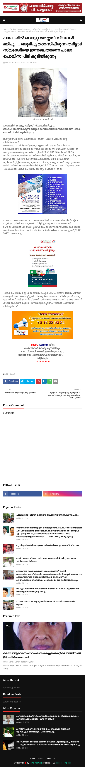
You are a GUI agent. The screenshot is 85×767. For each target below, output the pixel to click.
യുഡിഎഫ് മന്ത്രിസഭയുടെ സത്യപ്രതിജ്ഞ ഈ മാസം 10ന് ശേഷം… (48, 545)
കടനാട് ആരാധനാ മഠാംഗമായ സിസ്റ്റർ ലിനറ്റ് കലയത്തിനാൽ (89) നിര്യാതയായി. (42, 655)
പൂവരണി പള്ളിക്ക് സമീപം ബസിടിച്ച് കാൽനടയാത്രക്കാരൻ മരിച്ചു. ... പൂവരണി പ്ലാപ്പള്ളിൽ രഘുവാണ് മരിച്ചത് (47, 717)
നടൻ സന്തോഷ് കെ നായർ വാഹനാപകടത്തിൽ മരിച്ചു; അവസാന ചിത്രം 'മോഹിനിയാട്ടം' (46, 560)
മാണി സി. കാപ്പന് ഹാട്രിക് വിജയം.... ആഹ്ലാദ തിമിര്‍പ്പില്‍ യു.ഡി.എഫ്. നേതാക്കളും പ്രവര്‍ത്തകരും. (43, 730)
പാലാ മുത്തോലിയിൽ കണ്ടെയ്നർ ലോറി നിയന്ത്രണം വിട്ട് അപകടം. (47, 515)
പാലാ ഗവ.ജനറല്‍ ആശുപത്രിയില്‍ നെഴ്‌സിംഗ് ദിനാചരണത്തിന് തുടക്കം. (46, 603)
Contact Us (50, 758)
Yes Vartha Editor (12, 62)
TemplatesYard (35, 763)
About (40, 758)
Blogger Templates (63, 763)
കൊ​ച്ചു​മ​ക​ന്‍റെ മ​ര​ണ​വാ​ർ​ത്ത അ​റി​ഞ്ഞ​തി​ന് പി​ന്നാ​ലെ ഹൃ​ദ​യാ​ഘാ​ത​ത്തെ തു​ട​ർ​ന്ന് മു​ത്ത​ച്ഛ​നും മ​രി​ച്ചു (47, 590)
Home (5, 29)
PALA (12, 29)
